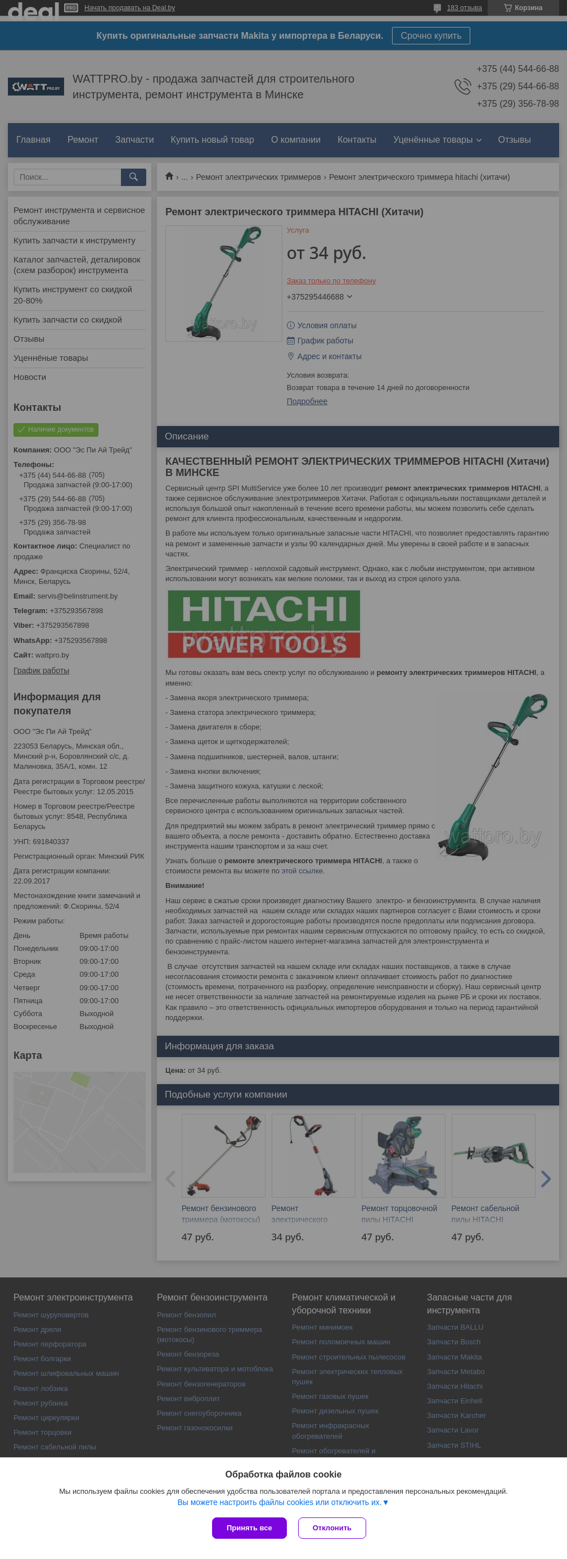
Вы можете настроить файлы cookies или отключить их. (279, 1502)
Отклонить (332, 1528)
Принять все (249, 1528)
